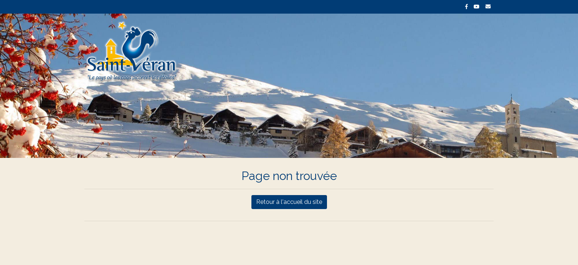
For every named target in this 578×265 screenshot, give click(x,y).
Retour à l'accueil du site (289, 201)
